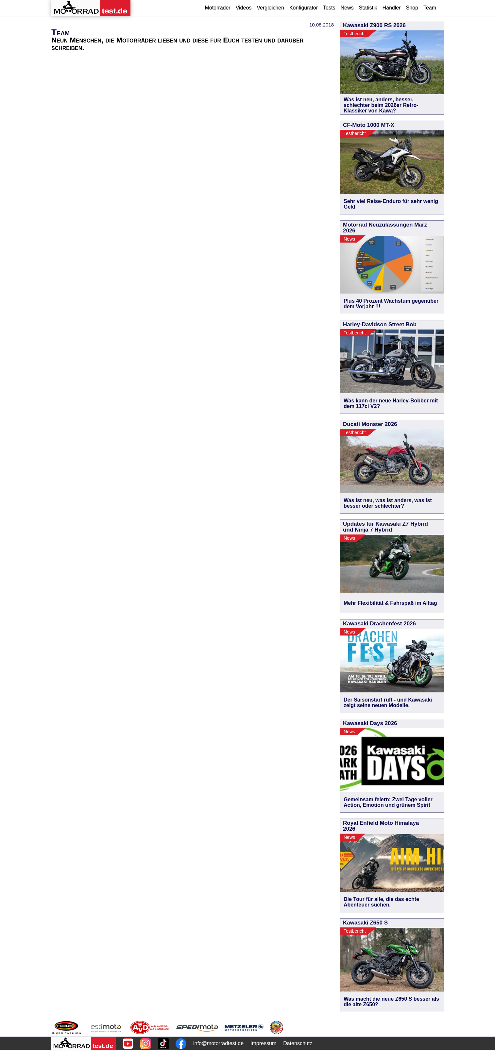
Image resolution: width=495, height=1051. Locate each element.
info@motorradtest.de (218, 1043)
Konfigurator (303, 7)
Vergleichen (270, 7)
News (346, 7)
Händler (391, 7)
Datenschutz (297, 1043)
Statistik (368, 7)
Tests (329, 7)
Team (429, 7)
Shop (412, 7)
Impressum (263, 1043)
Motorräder (217, 7)
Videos (244, 7)
